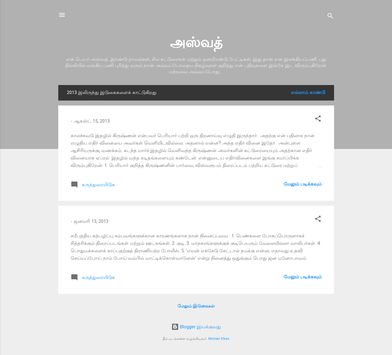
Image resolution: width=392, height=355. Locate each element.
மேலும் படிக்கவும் (303, 184)
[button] (318, 119)
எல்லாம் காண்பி (308, 92)
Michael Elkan (218, 339)
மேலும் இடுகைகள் (196, 305)
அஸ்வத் (196, 42)
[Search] (330, 16)
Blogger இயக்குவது (196, 327)
